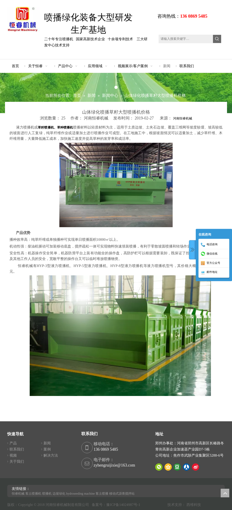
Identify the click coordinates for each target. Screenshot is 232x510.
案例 (47, 449)
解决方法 (51, 455)
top (225, 493)
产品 (13, 443)
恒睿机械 (18, 493)
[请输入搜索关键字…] (186, 39)
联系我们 (17, 449)
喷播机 (47, 493)
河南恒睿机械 (182, 118)
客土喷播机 (33, 493)
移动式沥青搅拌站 (122, 493)
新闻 (47, 443)
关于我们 (17, 461)
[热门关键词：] (217, 39)
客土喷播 (102, 493)
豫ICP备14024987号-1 (124, 505)
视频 (13, 455)
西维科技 (193, 505)
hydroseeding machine (80, 493)
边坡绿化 (59, 493)
